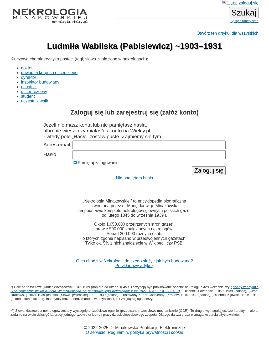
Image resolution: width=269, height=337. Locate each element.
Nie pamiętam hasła (134, 178)
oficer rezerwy (34, 91)
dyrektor (28, 77)
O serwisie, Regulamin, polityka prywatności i (134, 332)
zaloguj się (248, 3)
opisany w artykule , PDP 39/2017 (134, 289)
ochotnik (29, 87)
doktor (27, 68)
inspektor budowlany (40, 82)
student (28, 96)
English (229, 3)
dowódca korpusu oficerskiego (49, 72)
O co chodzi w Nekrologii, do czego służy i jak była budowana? (134, 261)
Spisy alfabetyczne (244, 21)
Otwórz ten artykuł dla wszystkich (227, 33)
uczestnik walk (34, 101)
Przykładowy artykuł (133, 265)
